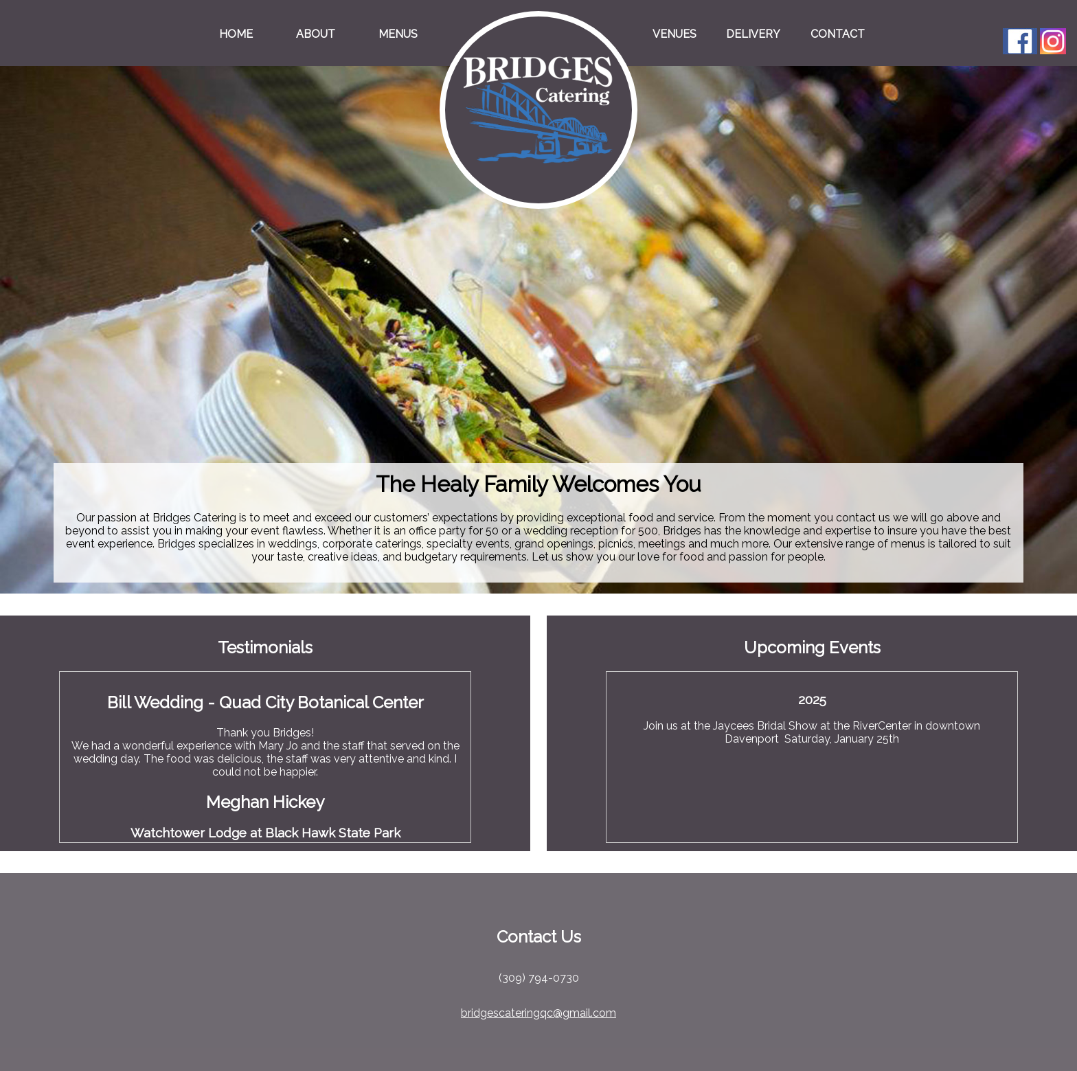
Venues (674, 34)
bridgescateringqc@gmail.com (538, 1012)
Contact (837, 34)
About (315, 34)
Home (236, 34)
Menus (398, 34)
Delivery (753, 34)
